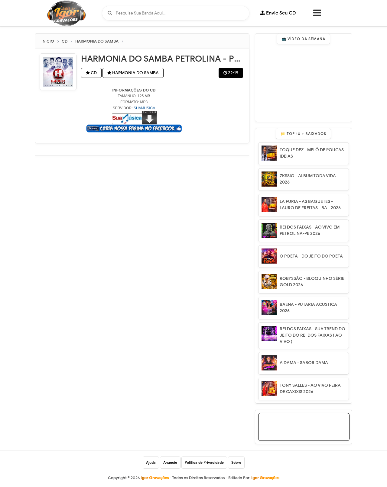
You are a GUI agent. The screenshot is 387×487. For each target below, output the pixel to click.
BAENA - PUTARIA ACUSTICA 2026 (308, 307)
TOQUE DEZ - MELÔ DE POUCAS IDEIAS (312, 153)
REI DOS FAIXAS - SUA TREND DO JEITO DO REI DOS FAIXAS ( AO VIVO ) (312, 335)
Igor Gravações (265, 477)
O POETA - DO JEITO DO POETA (311, 256)
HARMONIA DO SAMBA (133, 72)
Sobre (236, 462)
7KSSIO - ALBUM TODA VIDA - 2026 (309, 179)
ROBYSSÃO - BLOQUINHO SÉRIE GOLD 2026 (312, 281)
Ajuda (151, 462)
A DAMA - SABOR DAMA (304, 362)
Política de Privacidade (204, 462)
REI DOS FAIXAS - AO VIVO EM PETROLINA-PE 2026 (310, 230)
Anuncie (170, 462)
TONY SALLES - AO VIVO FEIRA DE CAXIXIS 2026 (310, 388)
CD (91, 72)
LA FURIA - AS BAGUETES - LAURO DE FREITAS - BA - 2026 (310, 204)
